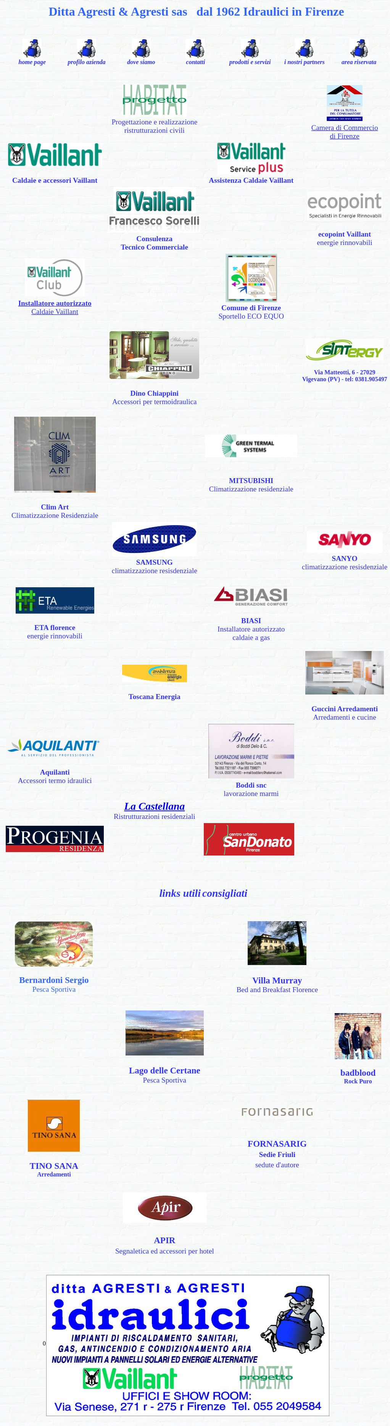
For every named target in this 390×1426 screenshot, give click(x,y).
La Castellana (154, 806)
